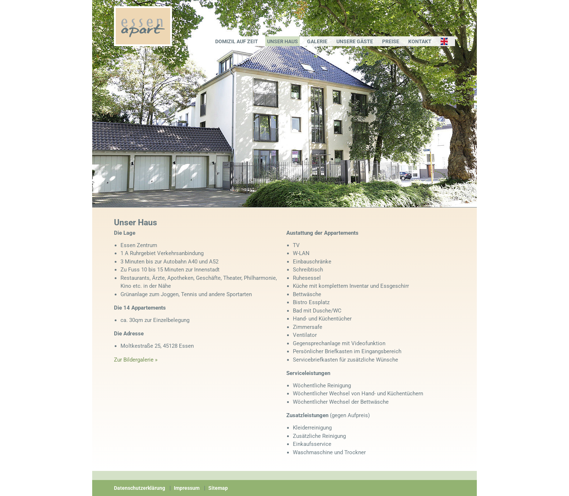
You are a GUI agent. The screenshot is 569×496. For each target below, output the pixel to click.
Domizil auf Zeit (236, 41)
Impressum (187, 488)
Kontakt (419, 41)
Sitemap (218, 488)
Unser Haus (282, 41)
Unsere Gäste (354, 41)
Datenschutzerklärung (139, 488)
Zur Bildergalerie (133, 359)
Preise (390, 41)
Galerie (317, 41)
